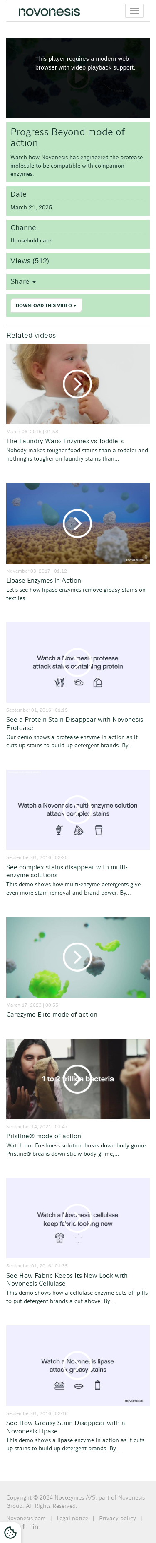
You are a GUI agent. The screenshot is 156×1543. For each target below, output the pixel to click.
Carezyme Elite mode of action (51, 1014)
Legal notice (72, 1518)
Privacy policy (117, 1518)
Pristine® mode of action (43, 1136)
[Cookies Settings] (10, 1532)
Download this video (46, 305)
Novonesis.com (26, 1518)
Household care (30, 240)
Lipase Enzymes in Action (43, 580)
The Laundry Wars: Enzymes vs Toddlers (65, 441)
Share (23, 281)
